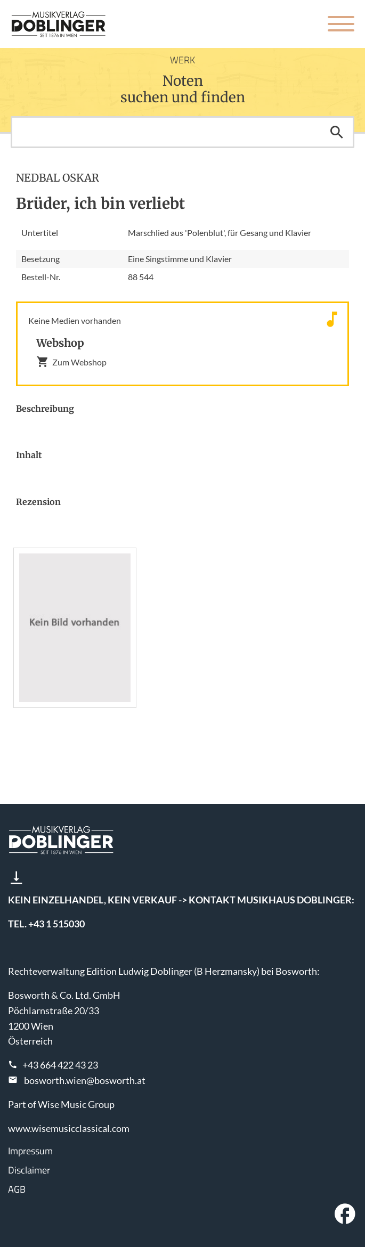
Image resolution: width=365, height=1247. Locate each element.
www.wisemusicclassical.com (68, 1128)
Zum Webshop (71, 361)
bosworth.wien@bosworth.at (84, 1080)
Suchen (337, 132)
